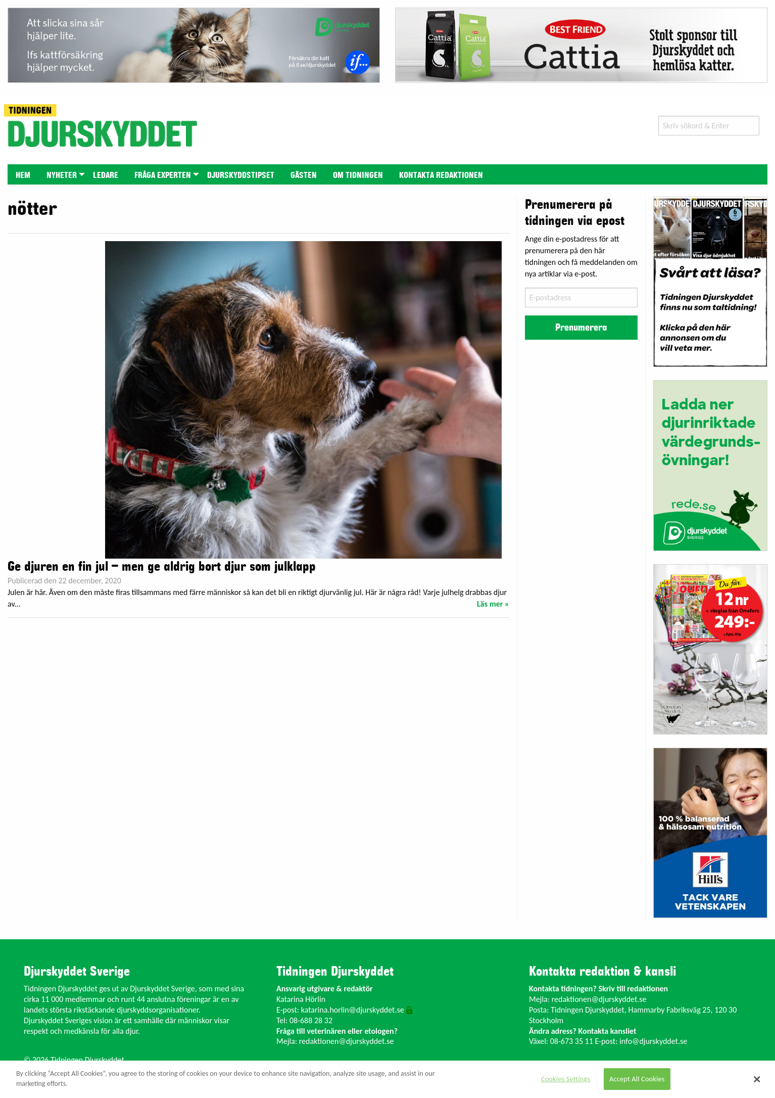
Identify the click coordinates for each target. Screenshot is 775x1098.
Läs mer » (493, 604)
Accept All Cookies (637, 1078)
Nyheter (61, 175)
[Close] (757, 1079)
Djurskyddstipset (240, 175)
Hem (23, 175)
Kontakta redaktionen (441, 175)
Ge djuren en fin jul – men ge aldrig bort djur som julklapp (162, 566)
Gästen (303, 175)
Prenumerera (581, 327)
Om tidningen (358, 175)
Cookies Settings (565, 1078)
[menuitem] (23, 174)
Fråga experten (162, 175)
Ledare (105, 175)
